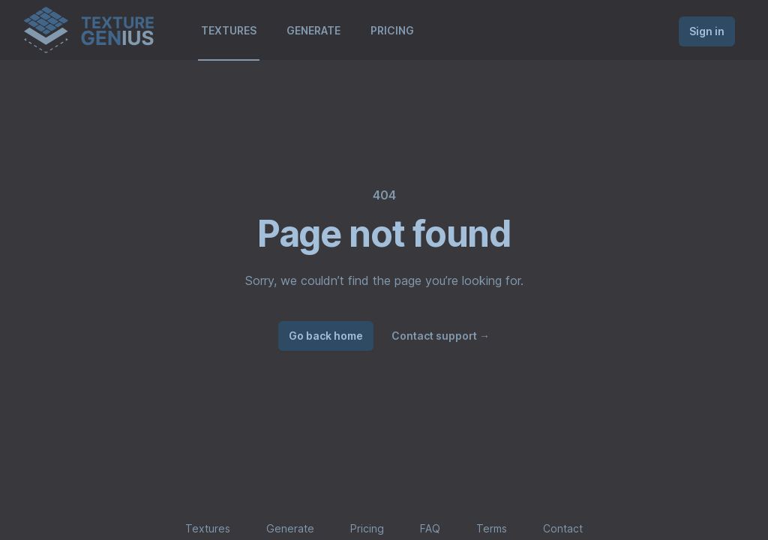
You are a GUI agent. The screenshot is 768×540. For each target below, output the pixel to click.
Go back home (326, 335)
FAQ (430, 528)
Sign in (706, 31)
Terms (491, 528)
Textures (207, 528)
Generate (290, 528)
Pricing (367, 528)
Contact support (441, 335)
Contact (563, 528)
